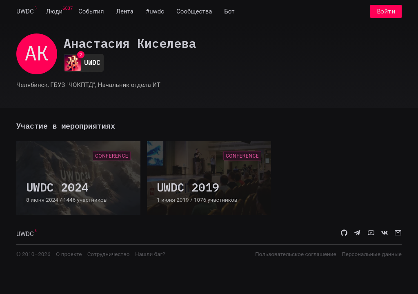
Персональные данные (372, 254)
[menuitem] (25, 11)
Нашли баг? (150, 254)
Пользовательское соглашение (295, 254)
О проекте (69, 254)
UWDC (25, 11)
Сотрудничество (108, 254)
